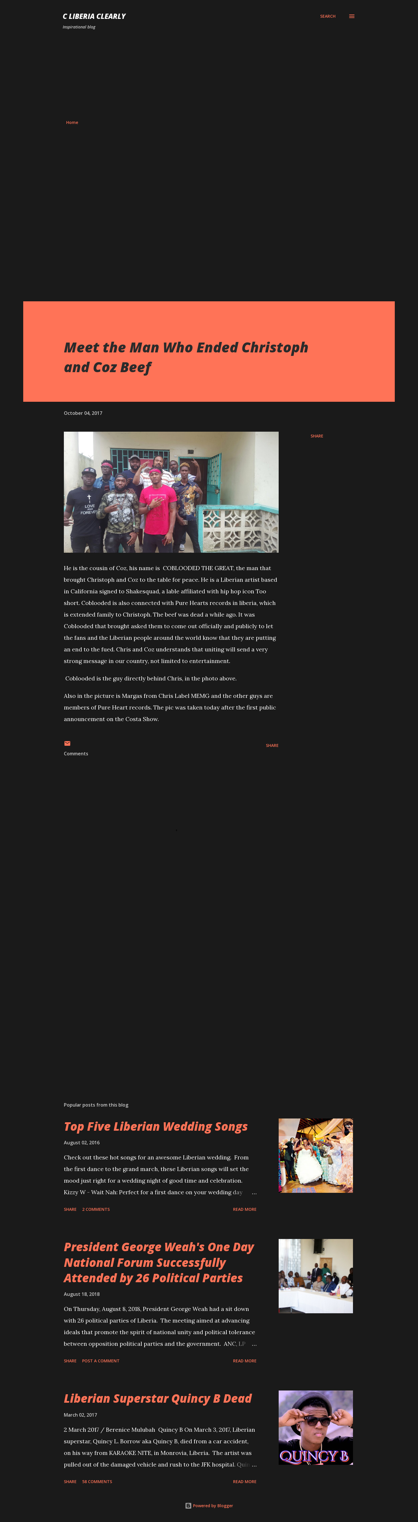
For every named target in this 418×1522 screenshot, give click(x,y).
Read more (245, 1209)
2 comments (96, 1209)
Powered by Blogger (209, 1505)
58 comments (97, 1481)
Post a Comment (101, 1361)
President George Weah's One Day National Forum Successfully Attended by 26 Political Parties (159, 1262)
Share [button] (317, 436)
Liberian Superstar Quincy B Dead (158, 1398)
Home (72, 122)
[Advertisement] (209, 75)
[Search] (328, 16)
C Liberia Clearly (94, 16)
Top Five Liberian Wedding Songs (156, 1126)
